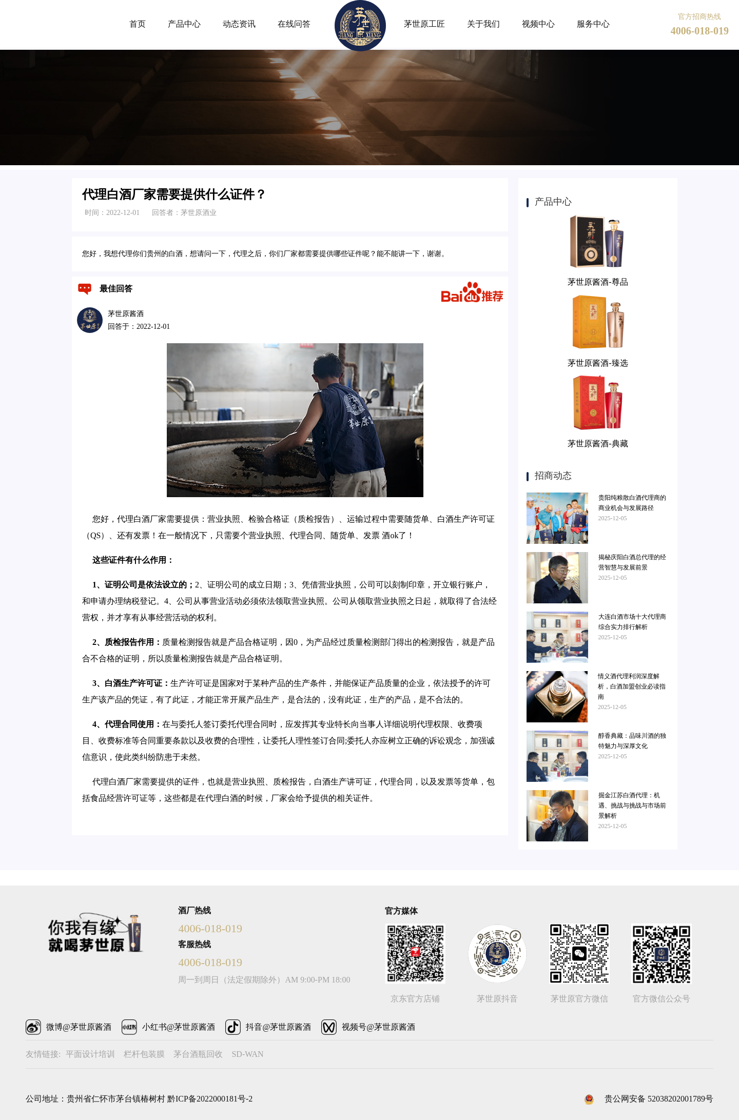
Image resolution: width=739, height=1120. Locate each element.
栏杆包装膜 (144, 1054)
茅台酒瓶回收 (198, 1054)
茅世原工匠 (424, 23)
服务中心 (593, 23)
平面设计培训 (90, 1054)
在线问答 (294, 23)
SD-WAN (247, 1054)
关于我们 (483, 23)
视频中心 (538, 23)
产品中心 (184, 23)
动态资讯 (239, 23)
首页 (137, 23)
